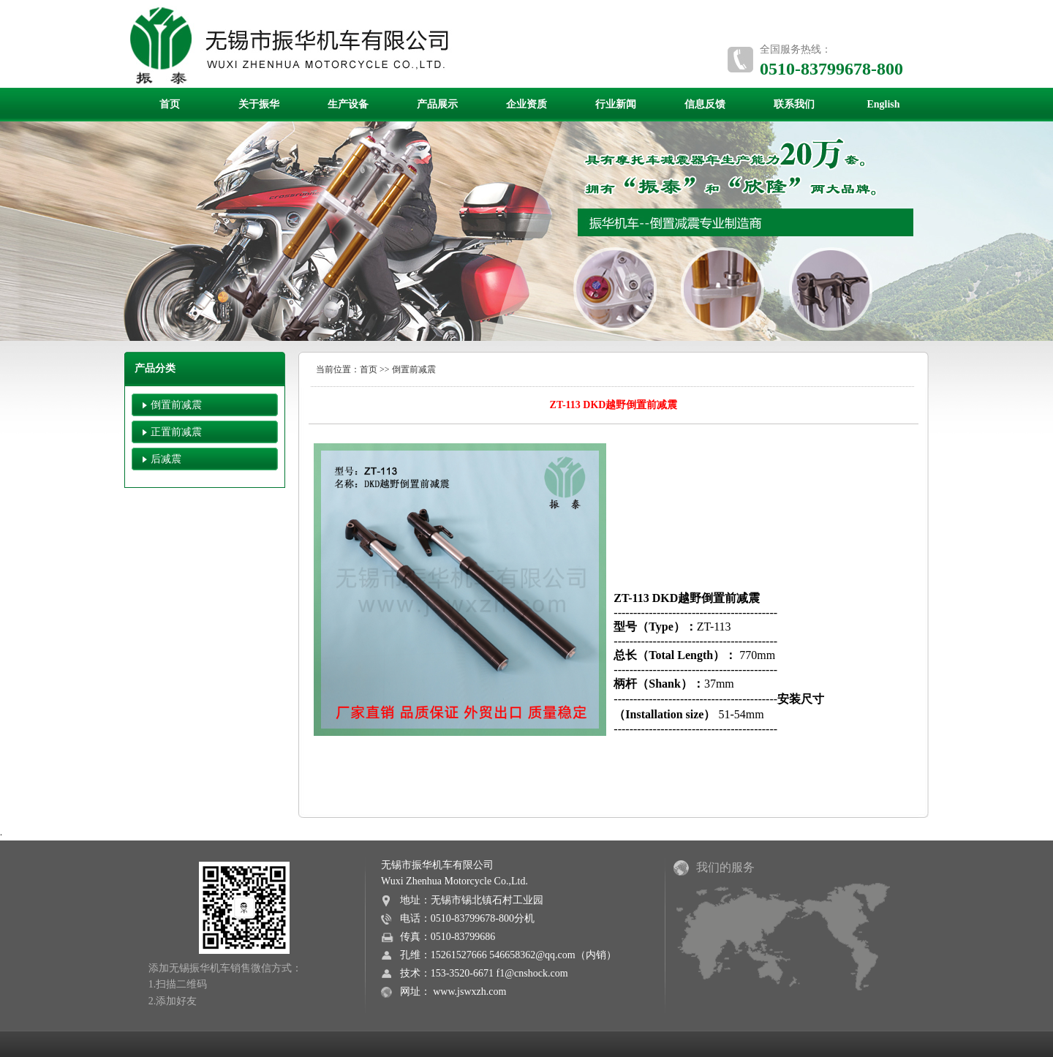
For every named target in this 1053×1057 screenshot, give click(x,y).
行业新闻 (615, 104)
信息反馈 (704, 104)
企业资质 (526, 104)
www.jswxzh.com (469, 991)
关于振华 (258, 104)
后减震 (166, 459)
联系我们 (794, 104)
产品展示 (437, 104)
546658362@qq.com (532, 954)
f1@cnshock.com (532, 973)
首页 (169, 104)
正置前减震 (176, 431)
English (883, 104)
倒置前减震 (176, 404)
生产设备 (348, 104)
